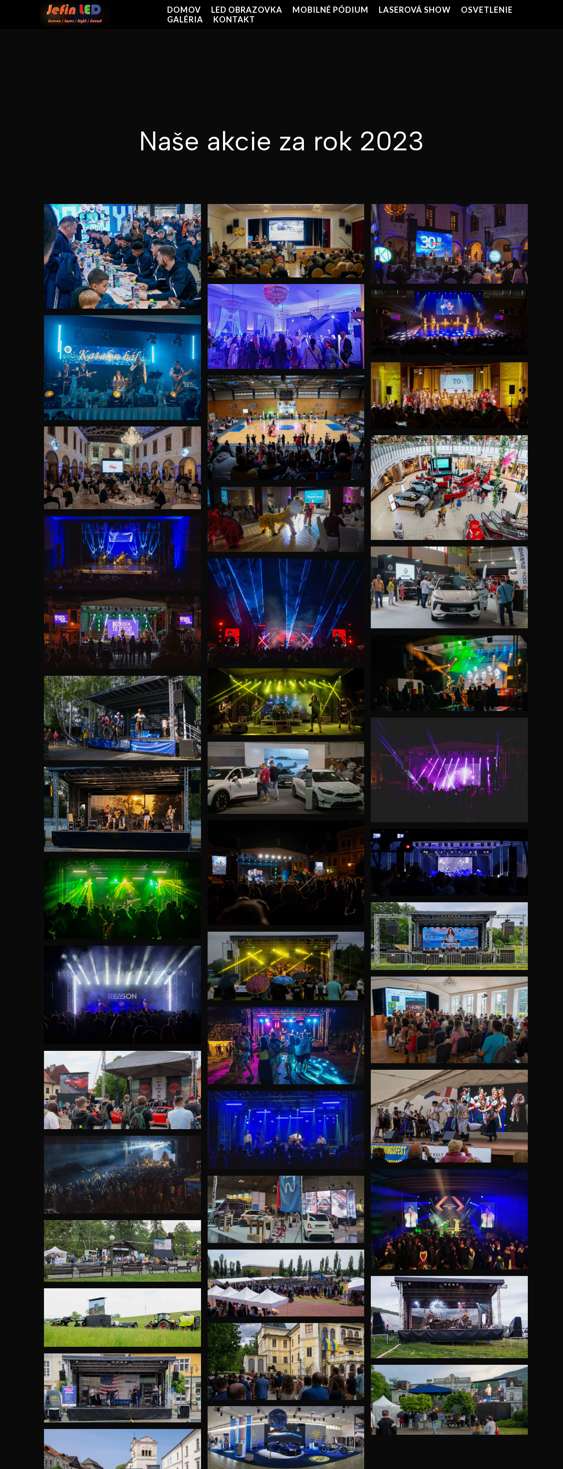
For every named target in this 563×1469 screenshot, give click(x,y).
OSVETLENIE (487, 10)
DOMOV (184, 10)
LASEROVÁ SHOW (415, 10)
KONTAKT (234, 19)
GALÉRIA (185, 19)
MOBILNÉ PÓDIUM (330, 10)
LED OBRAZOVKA (246, 10)
